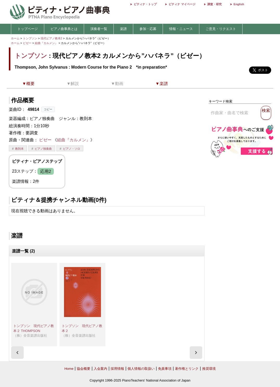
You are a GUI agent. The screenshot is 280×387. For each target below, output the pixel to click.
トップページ (27, 29)
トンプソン (30, 38)
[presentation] (17, 352)
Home (68, 369)
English (239, 4)
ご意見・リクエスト (221, 29)
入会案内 (100, 369)
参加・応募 (147, 29)
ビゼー (27, 43)
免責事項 (164, 369)
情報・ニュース (181, 29)
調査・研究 (214, 4)
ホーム (15, 38)
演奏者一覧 (98, 29)
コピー (48, 109)
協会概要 (83, 369)
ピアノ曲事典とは (64, 29)
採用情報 (117, 369)
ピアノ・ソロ (71, 148)
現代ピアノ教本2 (52, 38)
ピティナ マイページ (182, 4)
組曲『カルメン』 (47, 43)
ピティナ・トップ (145, 4)
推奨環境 (209, 369)
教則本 (19, 148)
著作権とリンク (187, 369)
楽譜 (123, 29)
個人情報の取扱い (141, 369)
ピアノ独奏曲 (43, 148)
